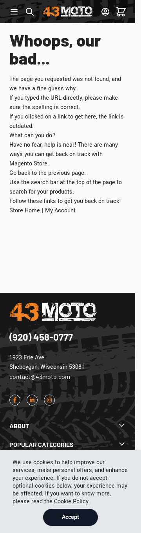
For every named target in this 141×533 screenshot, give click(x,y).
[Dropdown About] (67, 426)
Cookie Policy (71, 501)
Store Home (24, 210)
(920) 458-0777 (41, 337)
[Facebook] (14, 400)
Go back (19, 173)
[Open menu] (14, 11)
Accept (70, 517)
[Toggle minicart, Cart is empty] (121, 11)
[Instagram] (49, 400)
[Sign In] (105, 11)
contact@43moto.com (39, 376)
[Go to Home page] (68, 11)
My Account (60, 210)
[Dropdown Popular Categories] (67, 444)
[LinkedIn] (32, 400)
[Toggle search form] (29, 11)
